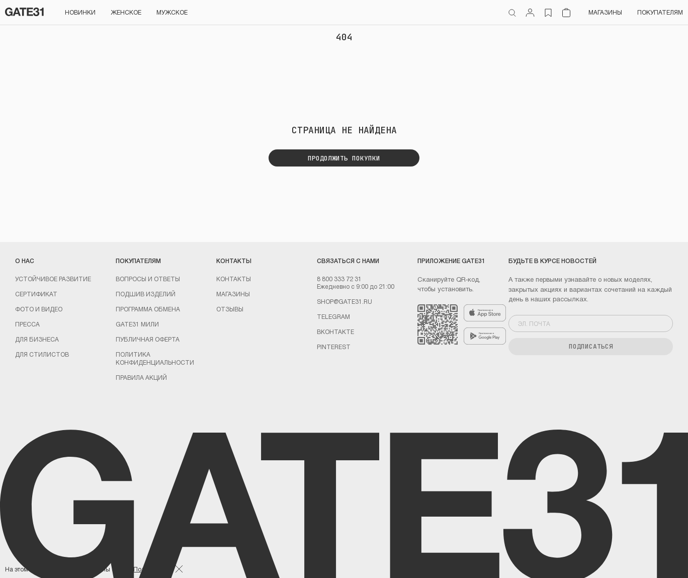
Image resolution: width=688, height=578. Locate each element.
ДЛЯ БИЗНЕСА (37, 339)
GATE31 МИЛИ (137, 323)
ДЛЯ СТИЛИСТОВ (42, 354)
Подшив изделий (146, 293)
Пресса (27, 323)
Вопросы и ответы (148, 278)
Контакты (233, 278)
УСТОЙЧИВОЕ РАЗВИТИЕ (53, 278)
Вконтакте (335, 331)
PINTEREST (334, 346)
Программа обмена (148, 308)
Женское (126, 12)
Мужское (172, 12)
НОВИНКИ (80, 12)
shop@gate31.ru (344, 301)
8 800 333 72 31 (339, 278)
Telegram (333, 316)
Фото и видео (38, 308)
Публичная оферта (148, 339)
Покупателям (660, 12)
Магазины (605, 12)
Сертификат (36, 293)
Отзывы (229, 308)
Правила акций (141, 377)
